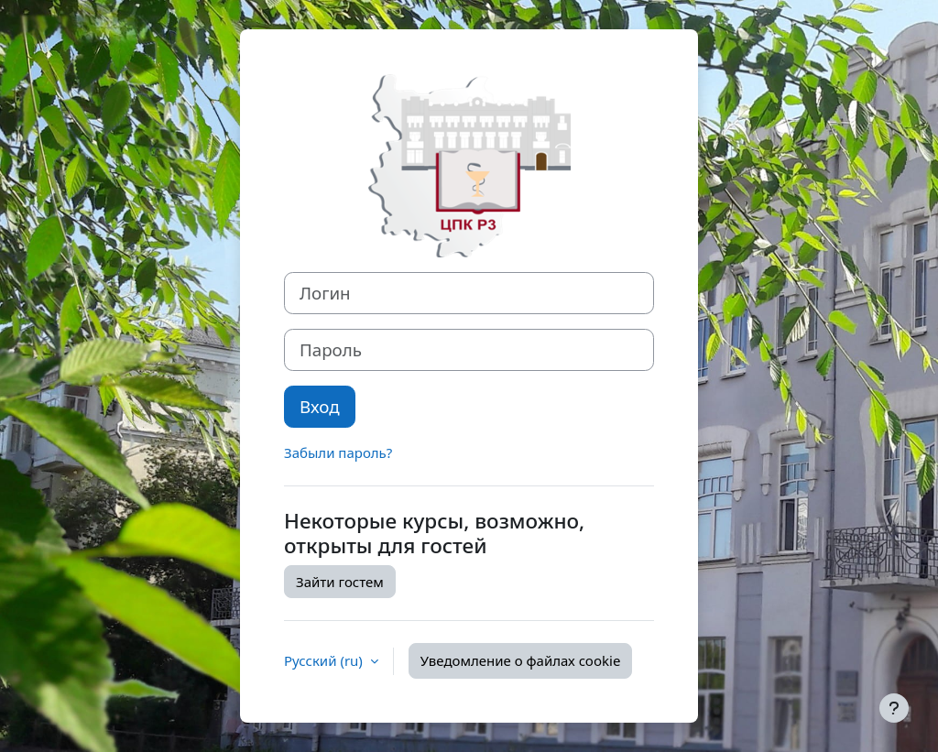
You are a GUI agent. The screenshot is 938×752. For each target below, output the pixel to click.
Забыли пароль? (338, 452)
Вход (320, 406)
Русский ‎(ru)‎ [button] (325, 660)
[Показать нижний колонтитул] (894, 708)
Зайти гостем (340, 581)
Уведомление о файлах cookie (520, 660)
